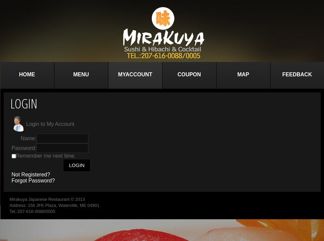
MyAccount (135, 74)
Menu (81, 74)
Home (27, 74)
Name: (28, 138)
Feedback (297, 74)
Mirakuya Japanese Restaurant (40, 199)
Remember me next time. (46, 156)
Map (243, 74)
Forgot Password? (33, 180)
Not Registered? (31, 174)
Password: (24, 148)
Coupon (189, 74)
